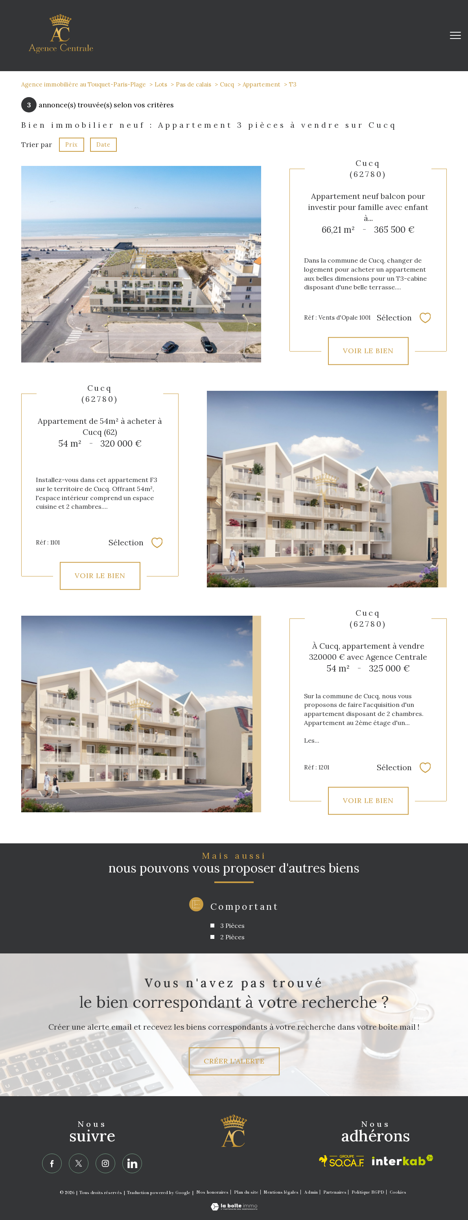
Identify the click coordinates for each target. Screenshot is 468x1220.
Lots (161, 84)
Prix (71, 144)
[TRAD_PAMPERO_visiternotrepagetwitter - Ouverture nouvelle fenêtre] (78, 1163)
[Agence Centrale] (234, 1138)
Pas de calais (193, 84)
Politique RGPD (368, 1192)
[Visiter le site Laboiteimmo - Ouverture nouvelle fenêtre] (234, 1208)
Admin (311, 1192)
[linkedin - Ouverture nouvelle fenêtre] (132, 1163)
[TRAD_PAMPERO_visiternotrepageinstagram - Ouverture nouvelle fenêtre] (105, 1163)
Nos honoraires (212, 1192)
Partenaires (334, 1192)
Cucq (227, 84)
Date (103, 144)
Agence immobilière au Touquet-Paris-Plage (83, 84)
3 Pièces (232, 925)
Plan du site (246, 1192)
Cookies (398, 1192)
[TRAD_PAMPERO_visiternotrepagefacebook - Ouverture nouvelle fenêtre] (52, 1163)
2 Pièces (232, 937)
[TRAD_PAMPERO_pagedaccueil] (60, 50)
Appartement (261, 84)
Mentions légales (280, 1192)
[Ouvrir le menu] (455, 35)
